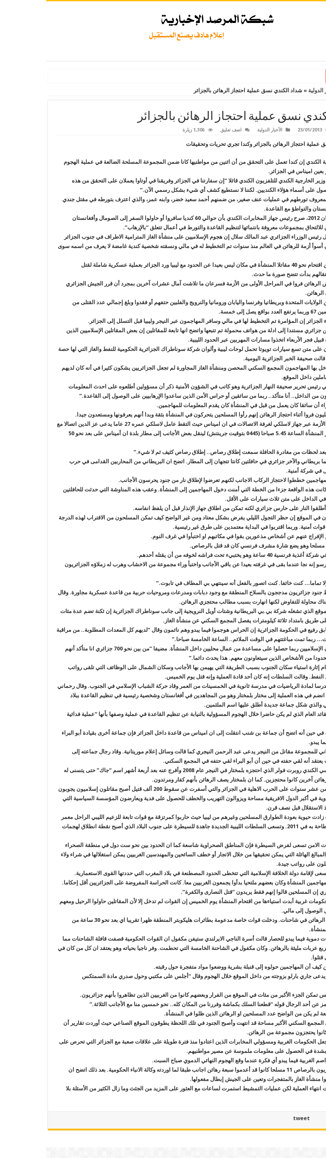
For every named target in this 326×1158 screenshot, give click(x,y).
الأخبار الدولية (277, 90)
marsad (300, 130)
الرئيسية (311, 90)
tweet (255, 1118)
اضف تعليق (184, 130)
